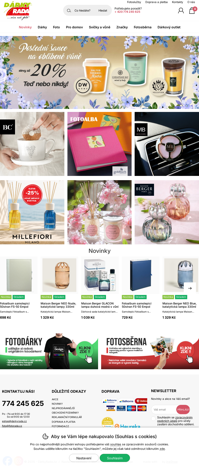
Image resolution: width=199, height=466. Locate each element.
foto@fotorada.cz (12, 425)
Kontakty (177, 2)
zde (162, 448)
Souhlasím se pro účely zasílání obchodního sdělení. (172, 421)
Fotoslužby (134, 2)
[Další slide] (190, 288)
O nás (191, 2)
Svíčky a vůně (99, 27)
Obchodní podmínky (65, 412)
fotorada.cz (60, 426)
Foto (56, 27)
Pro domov (74, 27)
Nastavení (83, 458)
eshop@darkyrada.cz (14, 421)
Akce (55, 399)
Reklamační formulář (67, 417)
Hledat (102, 10)
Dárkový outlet (169, 27)
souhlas (115, 444)
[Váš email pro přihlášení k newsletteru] (166, 409)
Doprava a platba (156, 2)
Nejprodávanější (63, 408)
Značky (122, 27)
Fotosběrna (142, 27)
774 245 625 (23, 403)
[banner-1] (99, 108)
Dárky (42, 27)
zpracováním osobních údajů (175, 419)
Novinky (25, 27)
